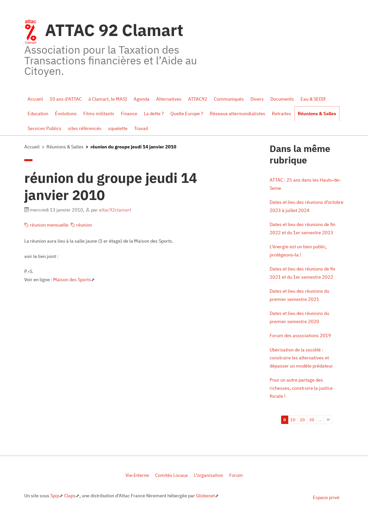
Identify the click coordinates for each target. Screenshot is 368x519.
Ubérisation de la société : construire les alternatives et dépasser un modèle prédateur (301, 358)
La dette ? (154, 113)
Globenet (205, 496)
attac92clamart (115, 210)
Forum (236, 475)
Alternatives (168, 99)
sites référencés (84, 128)
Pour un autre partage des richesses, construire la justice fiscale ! (301, 388)
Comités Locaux (171, 475)
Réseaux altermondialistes (237, 113)
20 (302, 419)
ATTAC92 (197, 99)
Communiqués (229, 99)
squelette (118, 128)
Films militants (98, 113)
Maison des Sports (72, 279)
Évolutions (66, 113)
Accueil (35, 99)
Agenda (142, 99)
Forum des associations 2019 (300, 335)
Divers (257, 99)
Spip (54, 496)
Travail (141, 128)
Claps (70, 496)
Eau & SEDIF (313, 99)
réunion (81, 225)
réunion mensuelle (46, 225)
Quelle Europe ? (186, 113)
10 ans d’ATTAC (66, 99)
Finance (129, 113)
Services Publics (44, 128)
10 (292, 419)
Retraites (281, 113)
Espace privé (326, 497)
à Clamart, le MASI (107, 99)
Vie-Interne (137, 475)
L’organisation (208, 475)
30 (311, 419)
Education (38, 113)
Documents (282, 99)
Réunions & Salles (317, 113)
